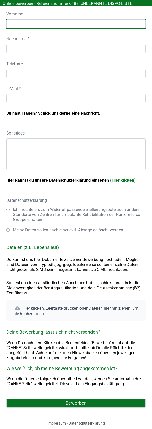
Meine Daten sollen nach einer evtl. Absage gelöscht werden (68, 229)
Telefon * (14, 63)
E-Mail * (13, 88)
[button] (76, 310)
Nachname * (17, 38)
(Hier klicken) (123, 180)
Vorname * (16, 14)
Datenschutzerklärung (26, 200)
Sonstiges (15, 133)
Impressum (56, 423)
